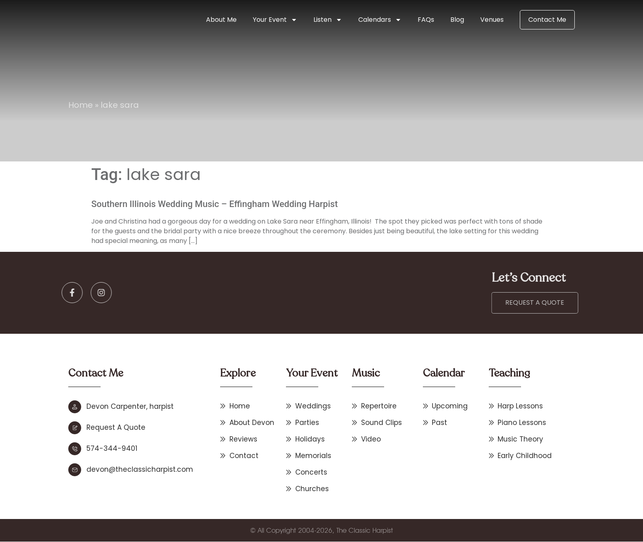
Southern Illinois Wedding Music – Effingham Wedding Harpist (214, 204)
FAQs (426, 19)
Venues (492, 19)
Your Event (275, 20)
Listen (327, 20)
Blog (457, 19)
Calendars (379, 20)
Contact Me (547, 19)
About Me (221, 19)
